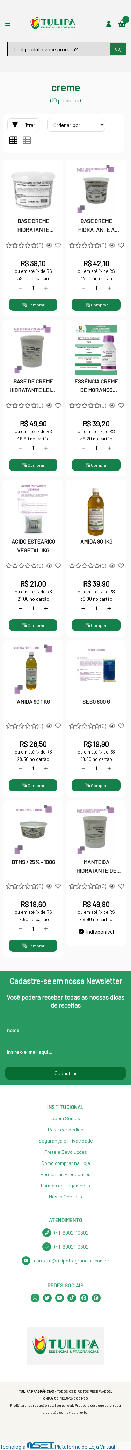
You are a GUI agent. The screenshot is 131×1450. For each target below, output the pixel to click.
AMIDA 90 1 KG (33, 701)
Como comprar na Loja (65, 1163)
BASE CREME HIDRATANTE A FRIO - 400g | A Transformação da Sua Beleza (96, 226)
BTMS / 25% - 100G (33, 861)
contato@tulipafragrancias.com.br (65, 1260)
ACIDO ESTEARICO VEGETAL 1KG (33, 545)
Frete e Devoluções (65, 1152)
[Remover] (20, 288)
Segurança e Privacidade (65, 1141)
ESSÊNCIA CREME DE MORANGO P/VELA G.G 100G (96, 386)
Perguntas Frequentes (65, 1174)
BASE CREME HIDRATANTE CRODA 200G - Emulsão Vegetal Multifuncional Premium (33, 226)
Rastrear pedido (65, 1129)
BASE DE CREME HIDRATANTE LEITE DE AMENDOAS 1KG (33, 386)
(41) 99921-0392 (65, 1246)
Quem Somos (65, 1118)
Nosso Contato (65, 1197)
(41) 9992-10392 (65, 1232)
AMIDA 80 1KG (96, 541)
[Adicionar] (46, 288)
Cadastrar (65, 1073)
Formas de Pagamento (65, 1185)
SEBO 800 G (96, 701)
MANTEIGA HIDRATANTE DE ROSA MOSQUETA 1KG (96, 866)
